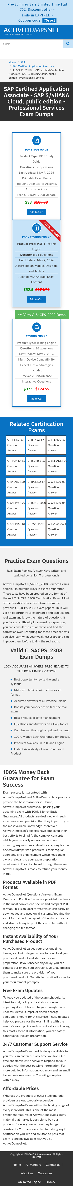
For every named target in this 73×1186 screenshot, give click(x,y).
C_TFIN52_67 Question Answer (15, 445)
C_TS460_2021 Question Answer (57, 529)
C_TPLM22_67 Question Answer (36, 487)
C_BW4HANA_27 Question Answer (38, 529)
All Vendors (33, 1164)
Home (12, 62)
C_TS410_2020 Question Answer (37, 508)
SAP (22, 62)
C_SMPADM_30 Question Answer (57, 466)
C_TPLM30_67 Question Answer (57, 445)
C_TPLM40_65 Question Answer (16, 466)
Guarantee (45, 1173)
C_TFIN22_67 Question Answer (36, 445)
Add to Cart (36, 211)
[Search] (68, 43)
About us (27, 1173)
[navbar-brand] (8, 52)
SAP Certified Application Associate (33, 66)
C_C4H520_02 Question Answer (56, 487)
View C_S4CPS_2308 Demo (42, 315)
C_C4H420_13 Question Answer (16, 529)
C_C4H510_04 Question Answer (56, 508)
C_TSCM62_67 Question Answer (37, 466)
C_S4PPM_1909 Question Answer (17, 508)
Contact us (53, 1164)
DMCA (50, 1182)
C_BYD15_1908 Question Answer (16, 487)
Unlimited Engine (29, 1182)
